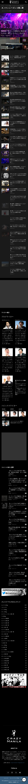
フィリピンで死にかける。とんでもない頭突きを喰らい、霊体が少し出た (18, 116)
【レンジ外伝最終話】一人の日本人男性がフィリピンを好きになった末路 (17, 513)
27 (25, 584)
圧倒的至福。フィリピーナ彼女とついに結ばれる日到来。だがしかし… (18, 131)
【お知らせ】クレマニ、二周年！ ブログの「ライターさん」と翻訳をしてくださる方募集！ (20, 391)
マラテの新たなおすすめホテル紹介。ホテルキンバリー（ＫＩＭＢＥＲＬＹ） (18, 198)
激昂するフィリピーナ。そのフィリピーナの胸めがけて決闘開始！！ (18, 161)
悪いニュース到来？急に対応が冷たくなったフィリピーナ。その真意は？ (18, 256)
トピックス (6, 778)
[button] (2, 2)
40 (25, 516)
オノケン (3, 35)
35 (25, 530)
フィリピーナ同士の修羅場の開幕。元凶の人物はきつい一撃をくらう (18, 153)
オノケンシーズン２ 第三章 (18, 10)
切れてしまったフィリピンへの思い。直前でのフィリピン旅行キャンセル (18, 241)
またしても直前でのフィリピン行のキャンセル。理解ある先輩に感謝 (18, 234)
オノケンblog (8, 5)
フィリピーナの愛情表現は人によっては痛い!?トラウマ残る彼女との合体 (18, 123)
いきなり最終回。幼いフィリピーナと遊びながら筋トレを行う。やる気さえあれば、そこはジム (18, 65)
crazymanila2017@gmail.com (17, 762)
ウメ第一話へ (18, 371)
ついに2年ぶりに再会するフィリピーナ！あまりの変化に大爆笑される (18, 138)
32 (25, 554)
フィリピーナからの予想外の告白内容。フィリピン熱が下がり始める (18, 249)
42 (25, 493)
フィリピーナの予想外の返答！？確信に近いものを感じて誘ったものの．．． (18, 183)
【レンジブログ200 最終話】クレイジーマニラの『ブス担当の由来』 (17, 521)
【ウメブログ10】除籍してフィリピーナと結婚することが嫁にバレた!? (17, 536)
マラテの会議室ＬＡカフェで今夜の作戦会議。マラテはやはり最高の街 (18, 190)
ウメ (9, 539)
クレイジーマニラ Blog (14, 778)
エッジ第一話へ (5, 400)
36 (25, 524)
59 (25, 485)
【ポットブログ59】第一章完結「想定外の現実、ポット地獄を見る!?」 (17, 472)
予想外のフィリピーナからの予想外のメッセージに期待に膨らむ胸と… (18, 79)
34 (25, 539)
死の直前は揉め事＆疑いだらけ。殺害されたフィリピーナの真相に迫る (18, 101)
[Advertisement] (14, 294)
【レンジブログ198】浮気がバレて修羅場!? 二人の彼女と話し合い (17, 489)
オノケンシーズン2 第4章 (6, 10)
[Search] (26, 2)
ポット (10, 475)
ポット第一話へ (5, 371)
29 (25, 568)
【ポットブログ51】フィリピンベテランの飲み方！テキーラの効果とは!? (17, 581)
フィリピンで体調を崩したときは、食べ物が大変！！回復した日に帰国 (18, 271)
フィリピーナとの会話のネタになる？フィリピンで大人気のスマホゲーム (18, 146)
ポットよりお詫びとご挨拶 (16, 558)
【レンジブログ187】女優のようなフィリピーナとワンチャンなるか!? (17, 505)
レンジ (10, 493)
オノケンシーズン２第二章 (6, 44)
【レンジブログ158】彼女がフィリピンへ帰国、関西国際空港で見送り (17, 551)
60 (25, 475)
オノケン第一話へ (6, 343)
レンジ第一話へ (18, 343)
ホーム (2, 5)
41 (25, 499)
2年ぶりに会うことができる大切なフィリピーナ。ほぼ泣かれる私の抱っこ (18, 175)
